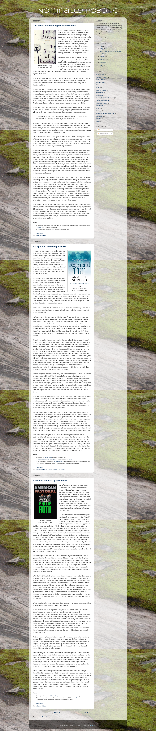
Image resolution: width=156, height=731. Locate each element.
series (70, 459)
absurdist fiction (101, 103)
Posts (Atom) (46, 717)
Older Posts (86, 712)
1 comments (39, 233)
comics (98, 108)
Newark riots (79, 698)
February (103, 59)
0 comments (39, 467)
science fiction (101, 90)
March (102, 57)
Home (57, 712)
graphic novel (100, 82)
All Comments (103, 133)
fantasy (98, 111)
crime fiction (100, 74)
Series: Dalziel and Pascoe (56, 470)
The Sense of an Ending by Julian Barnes (54, 25)
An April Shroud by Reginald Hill (50, 246)
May (102, 49)
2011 (100, 66)
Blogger (92, 725)
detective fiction (42, 470)
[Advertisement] (107, 150)
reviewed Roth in (53, 696)
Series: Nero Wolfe (102, 100)
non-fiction (99, 105)
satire (98, 87)
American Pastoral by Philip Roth (50, 480)
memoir (98, 118)
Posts (100, 130)
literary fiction (41, 236)
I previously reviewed (47, 459)
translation (99, 93)
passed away (48, 457)
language (99, 116)
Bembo (39, 227)
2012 (100, 46)
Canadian (99, 95)
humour (98, 85)
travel (98, 121)
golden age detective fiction (105, 113)
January (103, 62)
